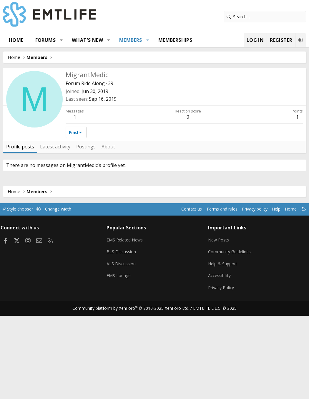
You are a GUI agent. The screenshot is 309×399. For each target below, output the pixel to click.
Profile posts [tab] (20, 235)
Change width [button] (65, 297)
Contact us (180, 297)
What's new (87, 40)
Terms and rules (212, 297)
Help (270, 297)
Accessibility (219, 361)
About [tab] (108, 235)
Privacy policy (247, 297)
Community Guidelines (229, 338)
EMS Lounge (120, 361)
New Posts (218, 327)
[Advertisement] (154, 112)
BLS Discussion (123, 338)
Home (16, 40)
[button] (61, 40)
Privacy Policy (221, 372)
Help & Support (222, 349)
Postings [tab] (86, 235)
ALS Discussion (123, 349)
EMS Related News (127, 327)
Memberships (175, 40)
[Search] (265, 16)
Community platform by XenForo (134, 392)
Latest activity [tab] (55, 235)
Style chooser (23, 297)
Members (130, 40)
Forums (45, 40)
